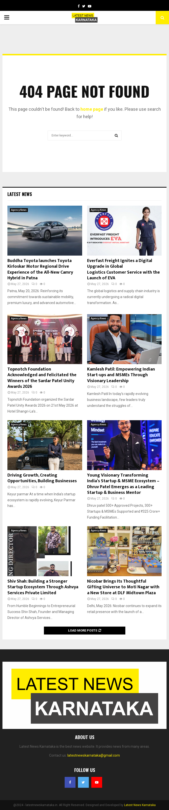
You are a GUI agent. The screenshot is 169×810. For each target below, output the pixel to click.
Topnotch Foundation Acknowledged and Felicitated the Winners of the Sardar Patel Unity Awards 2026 (41, 378)
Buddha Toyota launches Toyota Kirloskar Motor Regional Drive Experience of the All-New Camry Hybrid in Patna (40, 269)
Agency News (19, 210)
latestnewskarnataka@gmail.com (93, 755)
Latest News (19, 194)
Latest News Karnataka (140, 805)
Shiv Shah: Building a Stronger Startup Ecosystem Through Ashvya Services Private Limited (42, 587)
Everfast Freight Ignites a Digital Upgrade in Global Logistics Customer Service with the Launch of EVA (124, 269)
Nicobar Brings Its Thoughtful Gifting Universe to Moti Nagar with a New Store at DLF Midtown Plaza (123, 587)
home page (91, 109)
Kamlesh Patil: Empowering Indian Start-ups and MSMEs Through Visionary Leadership (121, 375)
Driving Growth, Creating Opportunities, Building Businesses (42, 478)
